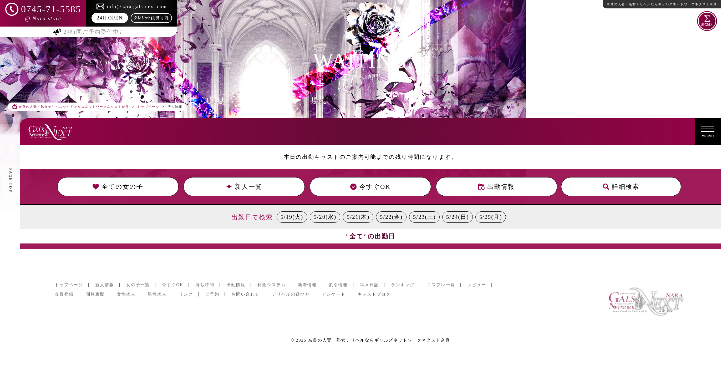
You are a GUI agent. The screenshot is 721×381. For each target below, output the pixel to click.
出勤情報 (497, 186)
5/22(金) (391, 217)
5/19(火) (292, 217)
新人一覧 (244, 186)
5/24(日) (457, 217)
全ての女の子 (118, 186)
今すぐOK (370, 186)
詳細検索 (621, 186)
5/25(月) (490, 217)
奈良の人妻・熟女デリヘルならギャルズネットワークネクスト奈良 (379, 340)
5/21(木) (358, 217)
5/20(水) (325, 217)
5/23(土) (424, 217)
